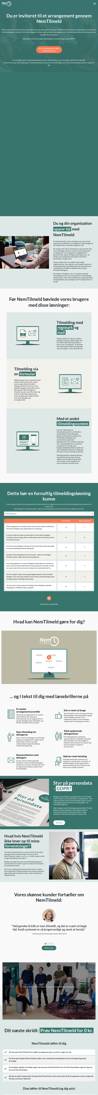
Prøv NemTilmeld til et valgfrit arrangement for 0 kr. (49, 50)
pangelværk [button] (24, 856)
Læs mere (59, 823)
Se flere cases (49, 948)
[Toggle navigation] (94, 3)
